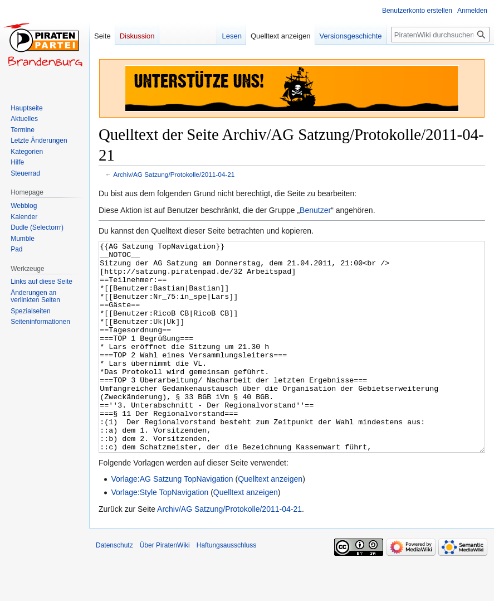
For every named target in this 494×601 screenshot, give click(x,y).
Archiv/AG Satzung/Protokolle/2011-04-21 (173, 174)
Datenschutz (114, 587)
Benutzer (315, 210)
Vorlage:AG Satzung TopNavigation (172, 520)
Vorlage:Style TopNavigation (159, 534)
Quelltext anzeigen (270, 520)
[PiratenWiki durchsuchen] (440, 34)
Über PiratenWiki (165, 587)
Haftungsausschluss (226, 587)
